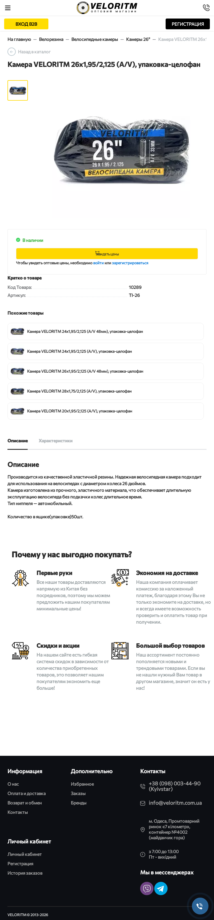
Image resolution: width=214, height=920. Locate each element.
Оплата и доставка (26, 793)
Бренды (79, 802)
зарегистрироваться (130, 262)
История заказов (24, 872)
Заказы (78, 793)
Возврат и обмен (24, 802)
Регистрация (20, 863)
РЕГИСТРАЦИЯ (188, 24)
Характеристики (55, 440)
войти (98, 262)
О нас (13, 783)
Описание (17, 440)
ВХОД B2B (26, 24)
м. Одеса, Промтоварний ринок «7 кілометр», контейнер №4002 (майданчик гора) (174, 829)
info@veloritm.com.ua (175, 802)
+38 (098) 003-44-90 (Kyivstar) (174, 786)
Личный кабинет (24, 854)
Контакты (17, 812)
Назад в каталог (34, 51)
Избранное (82, 783)
